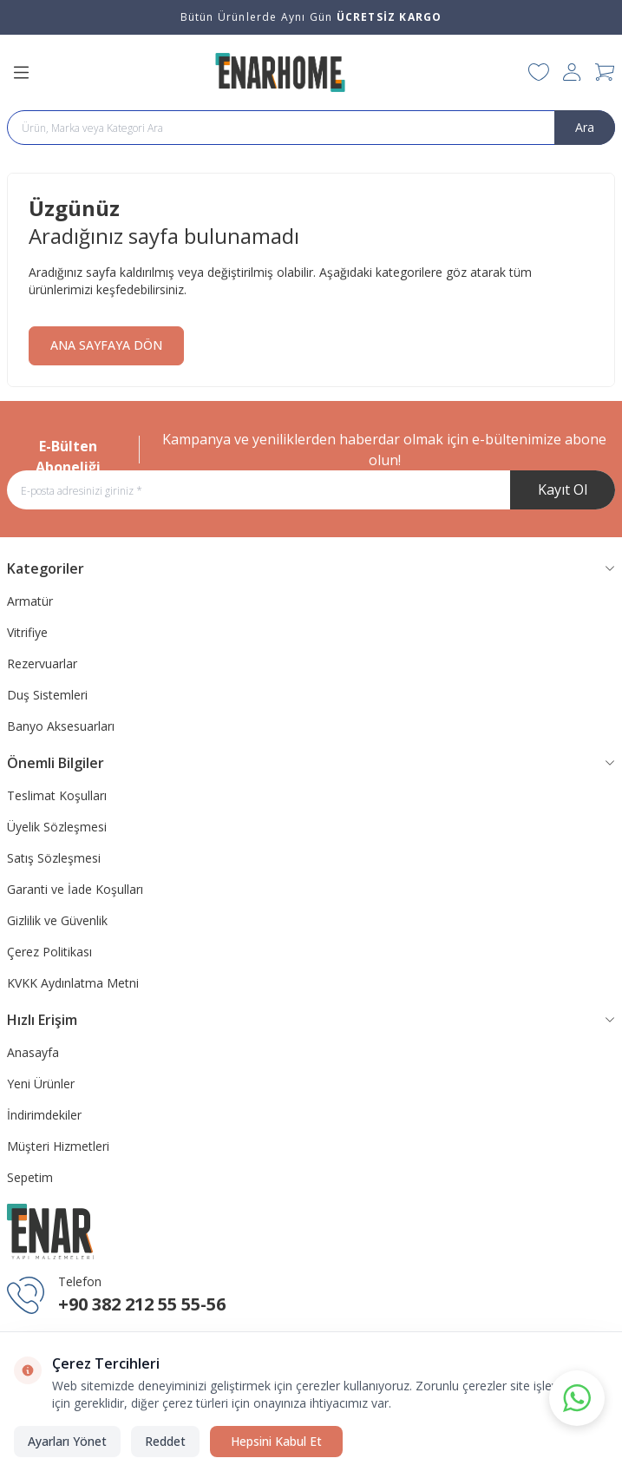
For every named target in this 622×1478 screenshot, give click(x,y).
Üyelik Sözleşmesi (57, 826)
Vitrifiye (27, 632)
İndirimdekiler (44, 1115)
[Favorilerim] (538, 72)
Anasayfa (33, 1052)
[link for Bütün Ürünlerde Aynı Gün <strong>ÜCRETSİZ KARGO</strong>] (311, 17)
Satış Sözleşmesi (54, 858)
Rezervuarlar (42, 663)
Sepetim (30, 1177)
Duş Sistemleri (47, 694)
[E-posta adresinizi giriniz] (311, 489)
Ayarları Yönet (67, 1441)
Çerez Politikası (49, 951)
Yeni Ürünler (41, 1083)
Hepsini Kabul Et (276, 1441)
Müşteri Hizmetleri (58, 1146)
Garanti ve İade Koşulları (75, 889)
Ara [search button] (584, 127)
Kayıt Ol (562, 489)
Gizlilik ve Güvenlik (57, 920)
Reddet (165, 1441)
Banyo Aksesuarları (61, 726)
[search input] (311, 127)
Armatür (30, 601)
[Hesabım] (572, 72)
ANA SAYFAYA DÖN (106, 345)
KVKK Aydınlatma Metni (73, 983)
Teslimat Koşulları (57, 795)
